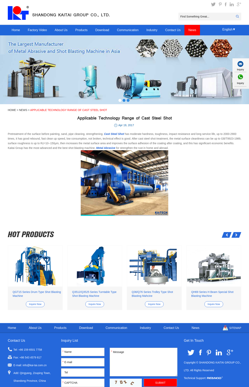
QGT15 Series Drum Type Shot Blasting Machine (37, 293)
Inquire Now (35, 304)
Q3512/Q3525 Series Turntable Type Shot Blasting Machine (94, 293)
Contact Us (173, 30)
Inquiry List (69, 340)
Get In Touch (194, 340)
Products (81, 30)
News (192, 30)
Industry (151, 30)
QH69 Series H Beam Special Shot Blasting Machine (212, 293)
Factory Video (37, 30)
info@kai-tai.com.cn (34, 365)
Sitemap (235, 327)
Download (102, 30)
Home (16, 30)
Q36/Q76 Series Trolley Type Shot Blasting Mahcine (152, 293)
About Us (61, 30)
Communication (128, 30)
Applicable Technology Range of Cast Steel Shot (68, 110)
